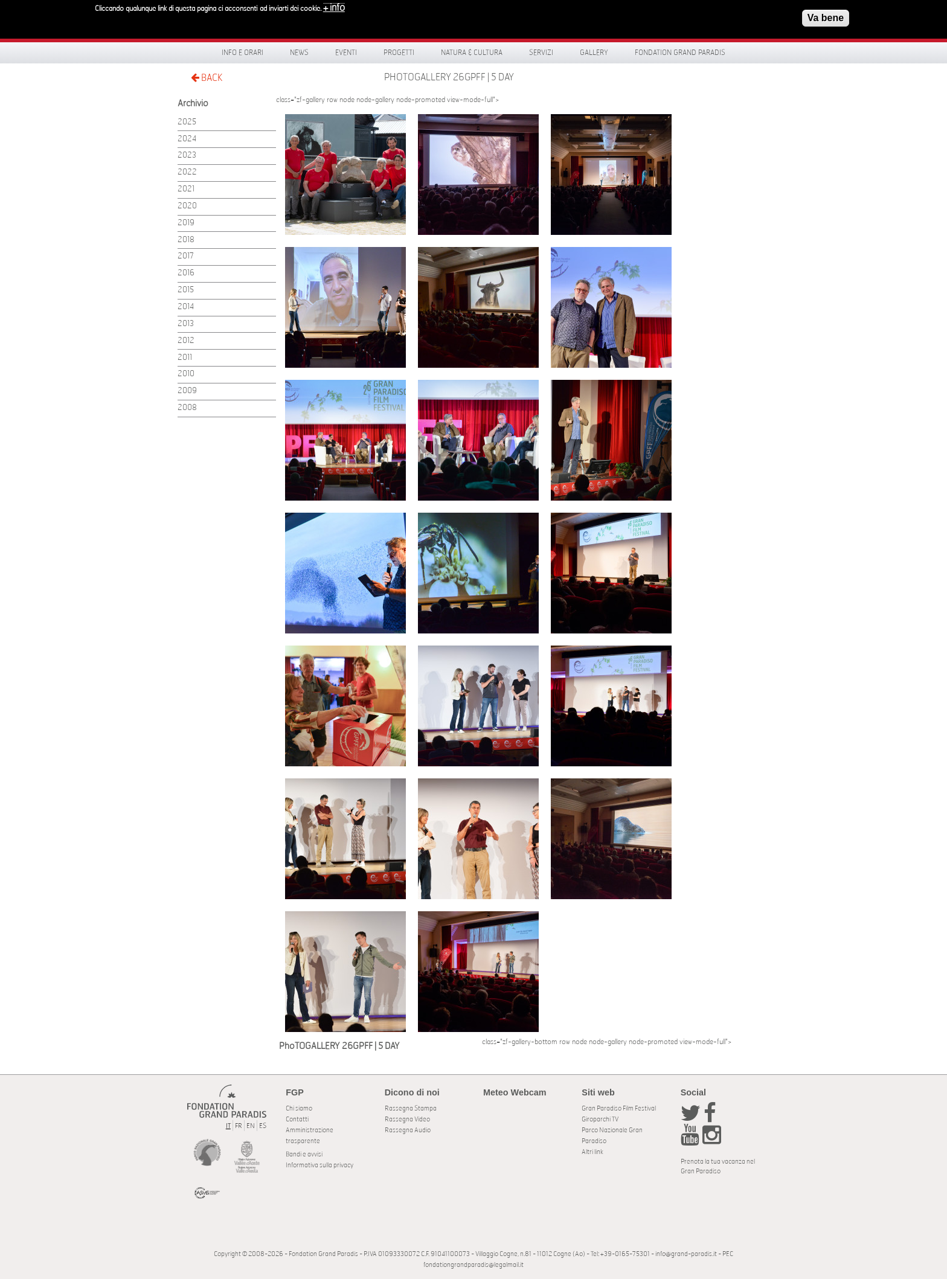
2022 (187, 172)
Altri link (592, 1152)
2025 (187, 122)
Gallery (594, 52)
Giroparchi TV (600, 1119)
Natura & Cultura (471, 52)
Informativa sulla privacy (319, 1165)
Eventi (346, 52)
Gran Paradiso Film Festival (619, 1108)
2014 (186, 307)
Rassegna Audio (408, 1130)
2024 (187, 139)
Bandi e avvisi (304, 1154)
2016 (186, 273)
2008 (187, 408)
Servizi (541, 52)
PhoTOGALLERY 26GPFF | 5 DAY (449, 77)
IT (228, 1126)
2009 (187, 391)
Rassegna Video (407, 1119)
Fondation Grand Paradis (680, 52)
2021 (186, 189)
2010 (186, 374)
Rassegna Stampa (411, 1108)
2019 (186, 223)
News (299, 52)
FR (238, 1126)
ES (262, 1126)
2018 (186, 240)
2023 (187, 155)
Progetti (399, 52)
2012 (186, 341)
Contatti (297, 1119)
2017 (186, 256)
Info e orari (242, 52)
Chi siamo (299, 1108)
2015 (186, 290)
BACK (206, 77)
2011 (185, 358)
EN (250, 1126)
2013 (186, 324)
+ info (334, 8)
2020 (187, 206)
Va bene (825, 18)
